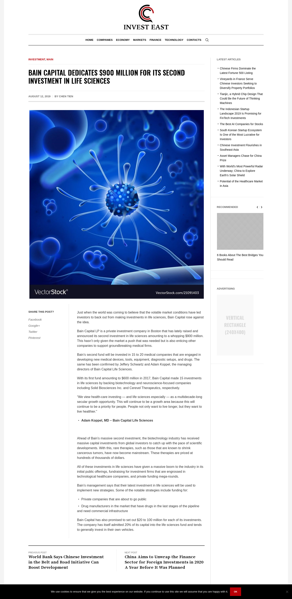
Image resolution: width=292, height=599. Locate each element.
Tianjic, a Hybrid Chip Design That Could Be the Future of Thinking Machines (241, 98)
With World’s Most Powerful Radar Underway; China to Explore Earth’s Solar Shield (241, 171)
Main (50, 59)
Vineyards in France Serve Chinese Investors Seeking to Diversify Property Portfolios (238, 83)
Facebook (35, 319)
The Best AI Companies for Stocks (241, 124)
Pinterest (34, 338)
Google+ (34, 325)
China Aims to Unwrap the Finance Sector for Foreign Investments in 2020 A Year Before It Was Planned (164, 562)
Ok (235, 591)
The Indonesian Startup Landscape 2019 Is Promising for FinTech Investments (240, 113)
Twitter (32, 331)
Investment (36, 59)
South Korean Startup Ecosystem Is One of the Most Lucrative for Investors (241, 135)
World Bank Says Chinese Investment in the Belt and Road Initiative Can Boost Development (66, 562)
